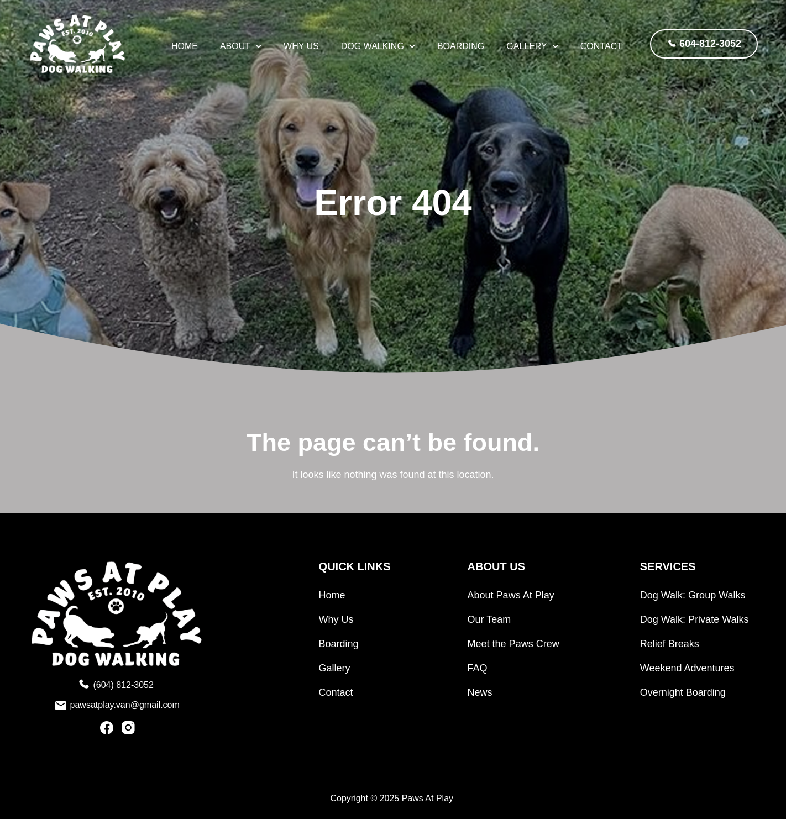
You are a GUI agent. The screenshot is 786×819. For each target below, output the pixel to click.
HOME (184, 46)
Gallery (532, 46)
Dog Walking (378, 46)
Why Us (301, 46)
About (240, 46)
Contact (601, 46)
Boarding (460, 46)
